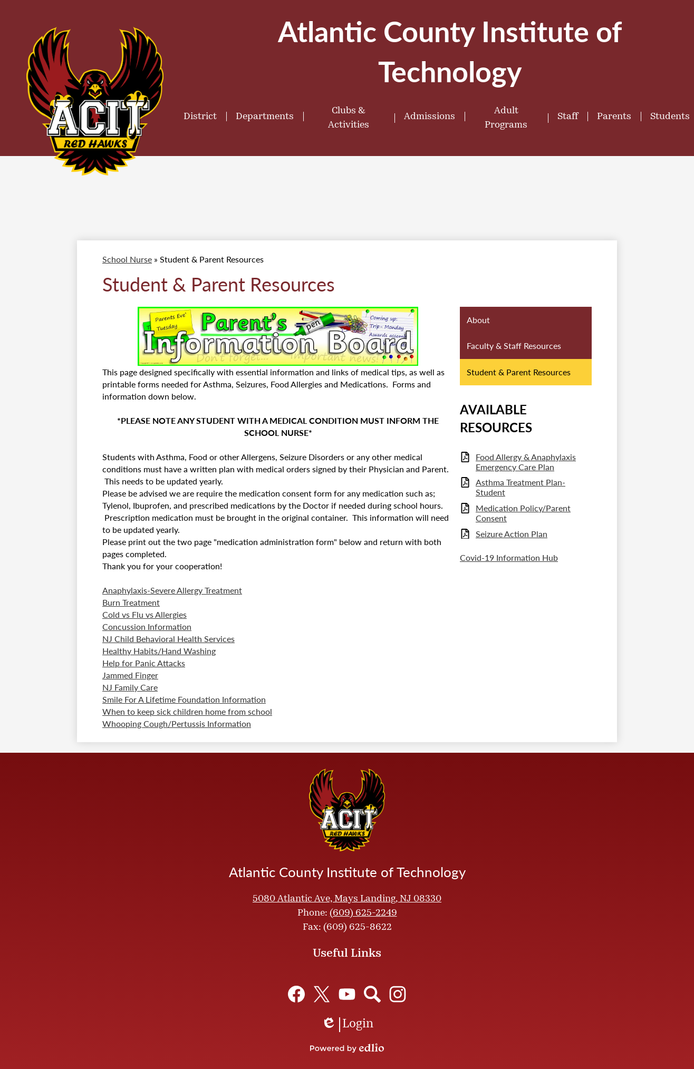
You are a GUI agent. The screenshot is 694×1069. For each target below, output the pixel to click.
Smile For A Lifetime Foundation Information (184, 699)
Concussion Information (146, 626)
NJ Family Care (130, 687)
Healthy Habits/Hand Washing (159, 651)
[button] (200, 116)
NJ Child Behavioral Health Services (168, 639)
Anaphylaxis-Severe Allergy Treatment (172, 590)
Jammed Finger (130, 675)
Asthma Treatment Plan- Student (520, 487)
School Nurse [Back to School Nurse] (127, 259)
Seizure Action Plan (511, 534)
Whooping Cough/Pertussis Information (176, 723)
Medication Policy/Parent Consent (523, 513)
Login (347, 1024)
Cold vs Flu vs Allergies (144, 614)
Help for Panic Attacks (143, 663)
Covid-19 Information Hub (509, 557)
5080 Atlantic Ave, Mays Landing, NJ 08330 (347, 899)
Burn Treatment (131, 602)
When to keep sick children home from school (187, 711)
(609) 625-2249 (363, 913)
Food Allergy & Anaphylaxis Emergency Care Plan (526, 462)
